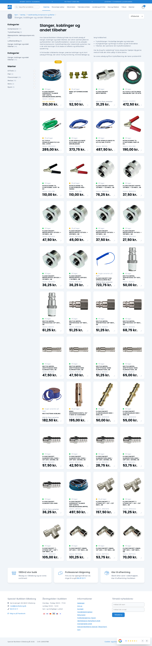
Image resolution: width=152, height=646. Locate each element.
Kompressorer (14, 29)
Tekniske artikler (84, 7)
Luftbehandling (15, 41)
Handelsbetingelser (84, 612)
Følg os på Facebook (16, 613)
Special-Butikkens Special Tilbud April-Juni (92, 628)
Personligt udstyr (58, 7)
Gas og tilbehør (113, 7)
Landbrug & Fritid (98, 7)
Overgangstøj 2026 (84, 624)
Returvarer (81, 615)
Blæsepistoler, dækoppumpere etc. (21, 36)
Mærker (131, 7)
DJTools (12, 71)
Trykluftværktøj (15, 32)
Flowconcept (14, 77)
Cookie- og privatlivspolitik (115, 642)
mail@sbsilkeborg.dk (18, 606)
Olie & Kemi (71, 7)
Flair (10, 74)
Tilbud (123, 7)
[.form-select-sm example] (136, 16)
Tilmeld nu (118, 615)
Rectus (12, 81)
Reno (11, 84)
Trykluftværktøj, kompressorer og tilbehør (41, 15)
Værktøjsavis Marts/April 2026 (88, 621)
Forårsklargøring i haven (86, 618)
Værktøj (46, 7)
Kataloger (81, 603)
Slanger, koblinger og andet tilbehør (18, 45)
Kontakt (80, 609)
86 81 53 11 (14, 609)
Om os (79, 606)
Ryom (11, 87)
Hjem (16, 15)
